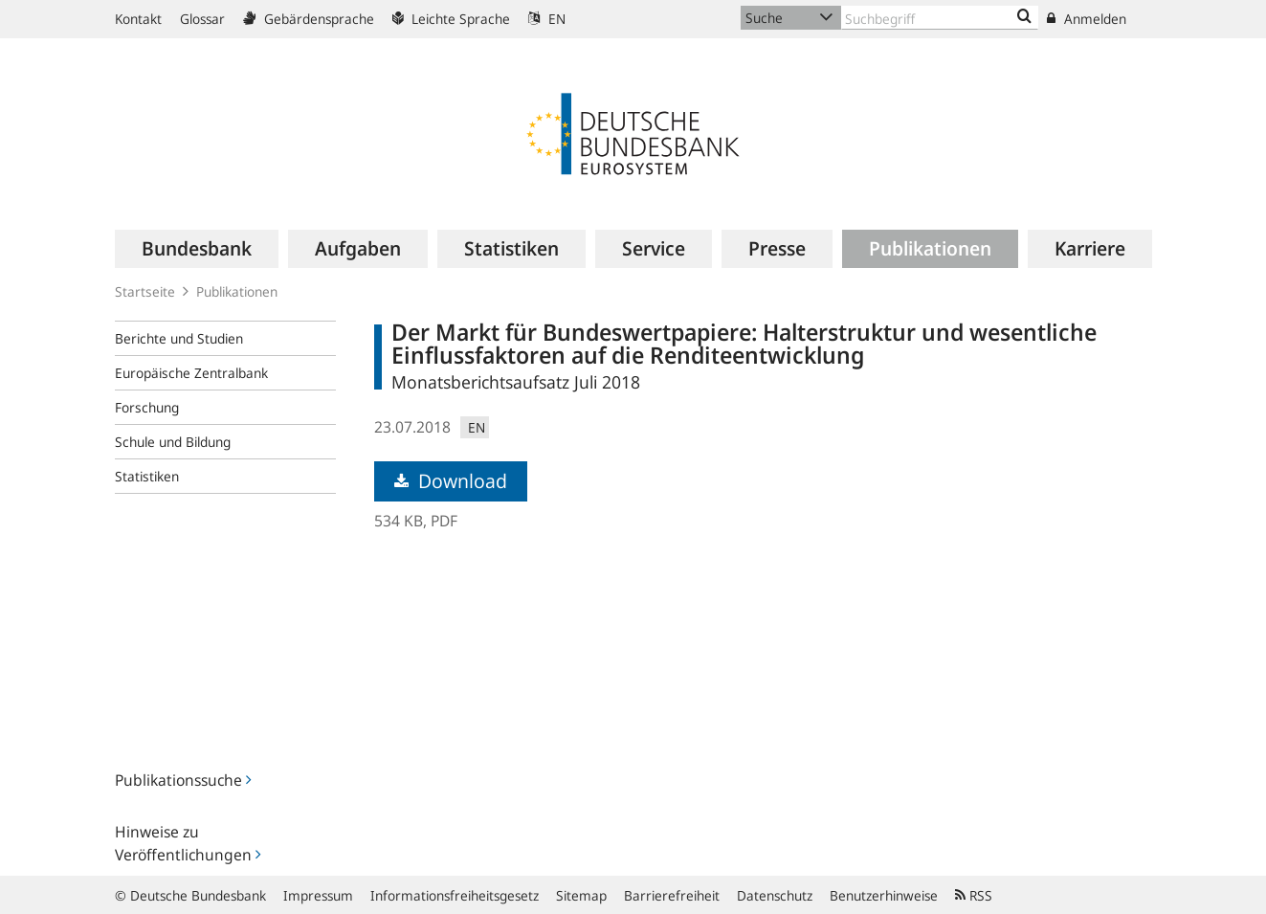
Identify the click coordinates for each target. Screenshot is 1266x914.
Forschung (147, 407)
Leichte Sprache (451, 19)
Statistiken (147, 476)
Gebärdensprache (308, 19)
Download (450, 481)
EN (547, 19)
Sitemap (581, 895)
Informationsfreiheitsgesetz (454, 895)
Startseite (145, 291)
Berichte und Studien (179, 338)
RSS (973, 895)
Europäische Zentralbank (191, 373)
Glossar (202, 19)
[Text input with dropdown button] (939, 18)
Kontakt (138, 19)
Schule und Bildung (173, 442)
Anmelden (1086, 19)
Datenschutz (774, 895)
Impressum (318, 895)
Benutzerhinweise (884, 895)
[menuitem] (196, 249)
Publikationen (237, 291)
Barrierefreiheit (672, 895)
